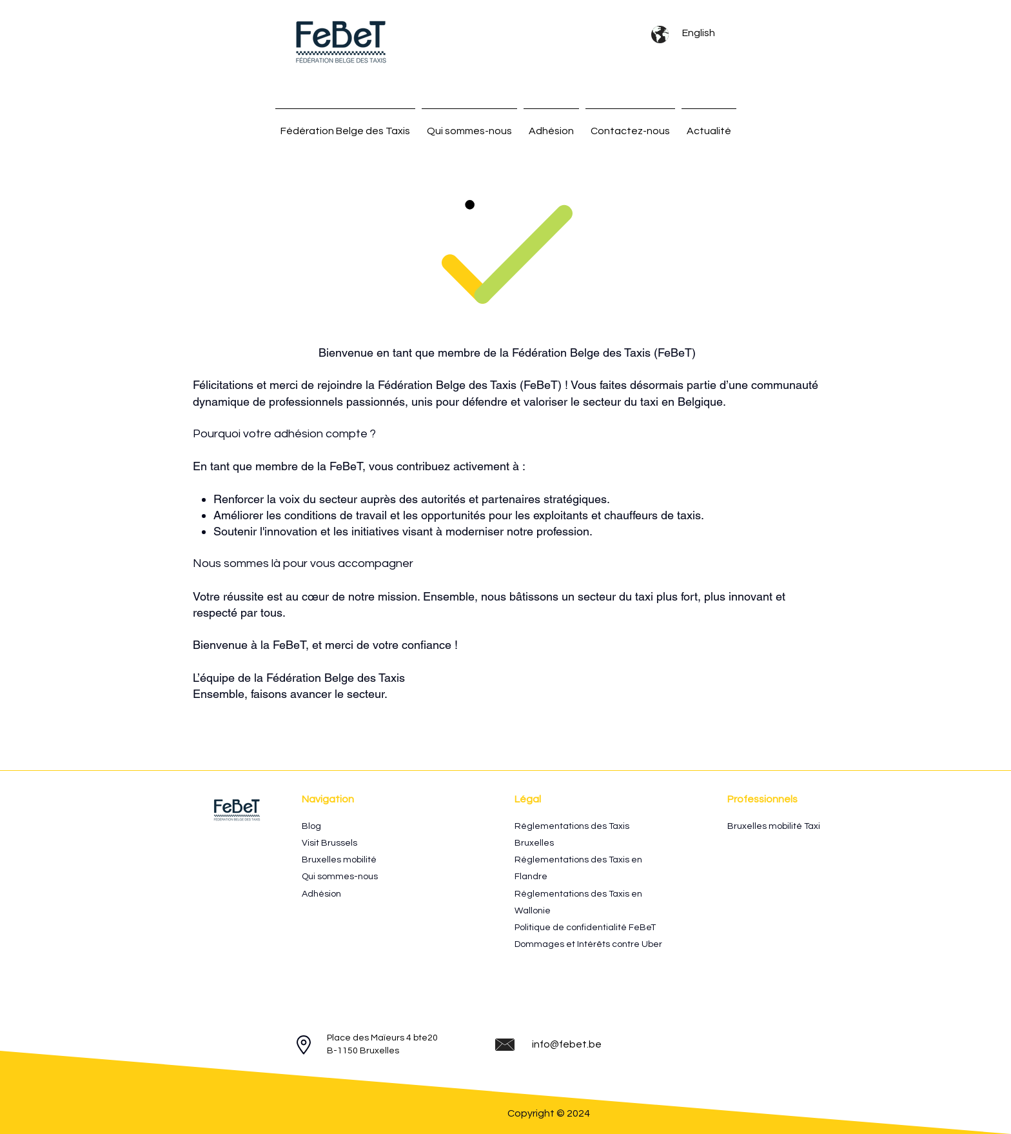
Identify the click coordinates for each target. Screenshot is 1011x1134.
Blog (311, 826)
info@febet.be (567, 1044)
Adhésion (321, 894)
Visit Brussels (329, 843)
